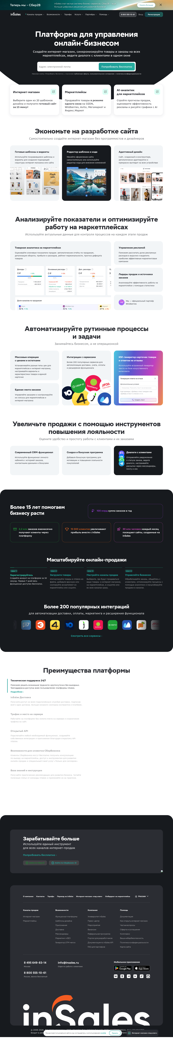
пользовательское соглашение (102, 74)
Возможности (53, 14)
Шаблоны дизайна (63, 921)
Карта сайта (125, 947)
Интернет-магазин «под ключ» (89, 896)
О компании (28, 896)
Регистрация (154, 14)
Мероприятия (94, 925)
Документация (126, 916)
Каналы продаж (34, 14)
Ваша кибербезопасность (131, 938)
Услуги (77, 14)
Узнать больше (146, 5)
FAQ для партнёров (96, 947)
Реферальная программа (99, 934)
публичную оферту (81, 74)
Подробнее (16, 692)
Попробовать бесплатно (39, 854)
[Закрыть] (161, 5)
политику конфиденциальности (128, 74)
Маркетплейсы (30, 921)
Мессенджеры (61, 934)
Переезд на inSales (65, 896)
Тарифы (68, 14)
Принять (115, 1033)
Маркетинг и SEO (63, 938)
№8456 (124, 1033)
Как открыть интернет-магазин (134, 921)
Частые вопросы (127, 925)
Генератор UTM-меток (65, 942)
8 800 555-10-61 (128, 14)
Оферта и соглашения (130, 929)
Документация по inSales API (100, 942)
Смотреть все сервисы (86, 636)
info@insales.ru (68, 962)
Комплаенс (125, 934)
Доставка (59, 929)
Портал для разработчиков (100, 938)
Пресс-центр (93, 921)
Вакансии (92, 929)
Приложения (61, 925)
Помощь (103, 14)
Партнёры (90, 14)
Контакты (40, 896)
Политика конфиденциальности (134, 942)
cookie (103, 1033)
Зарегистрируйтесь (21, 575)
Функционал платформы (66, 916)
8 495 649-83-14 (35, 962)
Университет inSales (97, 916)
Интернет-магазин (31, 916)
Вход (141, 14)
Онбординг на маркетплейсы (117, 896)
